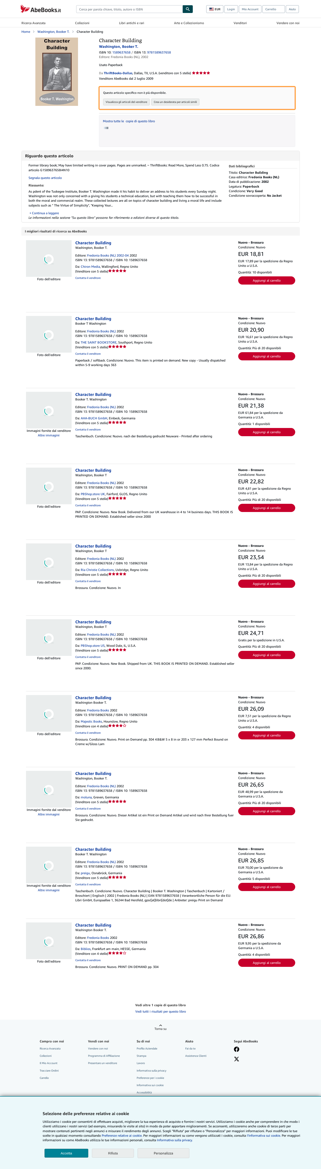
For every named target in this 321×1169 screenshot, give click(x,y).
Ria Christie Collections (97, 570)
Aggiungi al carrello (267, 281)
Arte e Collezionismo (189, 23)
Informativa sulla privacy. (175, 1140)
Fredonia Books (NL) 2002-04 (108, 255)
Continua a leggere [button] (45, 213)
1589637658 (121, 52)
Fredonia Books (98, 710)
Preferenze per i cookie (150, 1078)
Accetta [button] (66, 1153)
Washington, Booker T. (53, 31)
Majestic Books (91, 721)
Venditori (240, 23)
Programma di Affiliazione (104, 1056)
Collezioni (82, 23)
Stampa (141, 1056)
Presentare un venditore (102, 1063)
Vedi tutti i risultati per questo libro (160, 1012)
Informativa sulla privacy (151, 1070)
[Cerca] (188, 9)
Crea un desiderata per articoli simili (175, 102)
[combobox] (129, 9)
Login (231, 9)
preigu (85, 873)
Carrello (44, 1078)
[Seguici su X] (236, 1059)
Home (25, 31)
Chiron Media (90, 267)
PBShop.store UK (93, 494)
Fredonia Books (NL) (101, 331)
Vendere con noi (288, 23)
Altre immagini (49, 435)
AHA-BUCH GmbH (94, 418)
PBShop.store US (93, 646)
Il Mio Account (48, 1063)
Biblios (86, 949)
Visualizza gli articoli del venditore (126, 102)
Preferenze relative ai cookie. (122, 1135)
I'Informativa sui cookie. (264, 1135)
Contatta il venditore (88, 278)
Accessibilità (144, 1092)
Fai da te (190, 1048)
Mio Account (250, 9)
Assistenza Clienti (195, 1056)
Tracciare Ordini (49, 1070)
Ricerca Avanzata (33, 23)
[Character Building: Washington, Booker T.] (56, 40)
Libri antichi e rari (131, 23)
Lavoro (141, 1063)
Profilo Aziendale (147, 1048)
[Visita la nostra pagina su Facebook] (236, 1050)
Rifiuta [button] (113, 1153)
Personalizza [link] (163, 1153)
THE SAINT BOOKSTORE (99, 342)
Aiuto (292, 9)
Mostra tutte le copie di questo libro (129, 121)
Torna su (160, 1029)
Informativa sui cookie (150, 1085)
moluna (86, 797)
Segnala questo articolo (45, 178)
